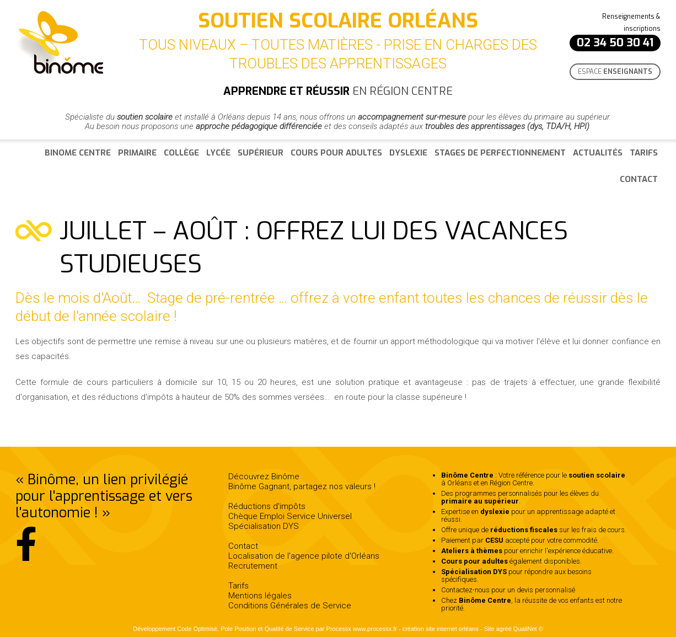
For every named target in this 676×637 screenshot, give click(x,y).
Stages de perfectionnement (500, 152)
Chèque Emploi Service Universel (290, 516)
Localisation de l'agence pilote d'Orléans (303, 556)
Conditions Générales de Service (289, 606)
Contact (639, 179)
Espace (615, 71)
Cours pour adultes (336, 152)
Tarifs (644, 152)
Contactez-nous (465, 590)
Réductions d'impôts (266, 506)
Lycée (218, 152)
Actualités (598, 152)
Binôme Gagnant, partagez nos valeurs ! (301, 486)
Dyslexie (408, 152)
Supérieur (260, 152)
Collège (181, 152)
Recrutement (252, 566)
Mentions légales (260, 596)
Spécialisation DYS (263, 526)
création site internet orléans (441, 628)
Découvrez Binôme (263, 476)
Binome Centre (78, 152)
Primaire (137, 152)
